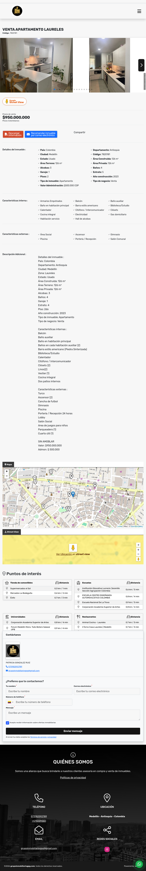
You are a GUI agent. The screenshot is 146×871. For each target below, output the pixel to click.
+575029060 (39, 821)
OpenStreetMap (137, 526)
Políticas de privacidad (73, 777)
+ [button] (7, 471)
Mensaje (10, 707)
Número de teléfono (15, 697)
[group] (36, 65)
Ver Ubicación (64, 554)
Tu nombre (11, 686)
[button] (54, 89)
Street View (14, 101)
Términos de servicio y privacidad (43, 737)
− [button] (7, 476)
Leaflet (119, 526)
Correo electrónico (83, 686)
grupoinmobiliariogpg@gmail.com (24, 670)
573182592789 (15, 666)
